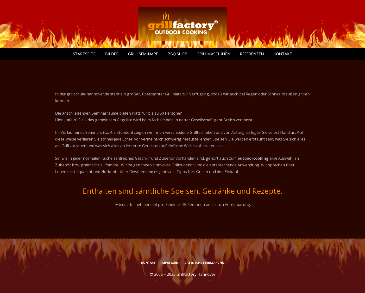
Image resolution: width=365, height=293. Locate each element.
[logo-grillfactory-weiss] (182, 24)
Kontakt (148, 263)
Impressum (170, 263)
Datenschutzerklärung (204, 263)
